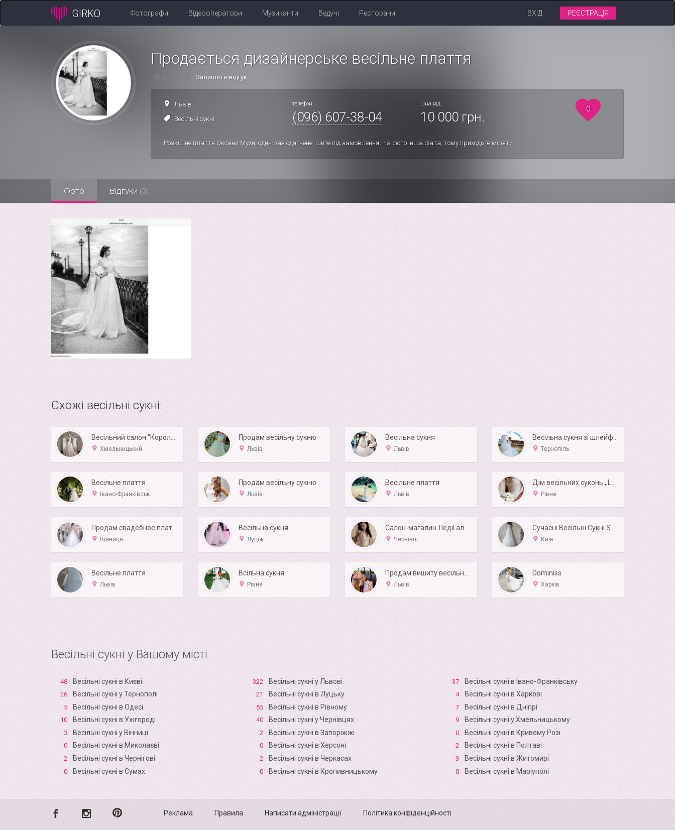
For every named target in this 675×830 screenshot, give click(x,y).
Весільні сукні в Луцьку (307, 694)
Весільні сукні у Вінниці (110, 733)
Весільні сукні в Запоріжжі (312, 733)
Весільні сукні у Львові (306, 681)
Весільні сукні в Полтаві (503, 745)
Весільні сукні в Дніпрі (501, 707)
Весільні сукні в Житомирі (507, 758)
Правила (228, 813)
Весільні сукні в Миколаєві (116, 745)
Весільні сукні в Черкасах (310, 758)
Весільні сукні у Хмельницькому (517, 720)
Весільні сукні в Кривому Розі (512, 733)
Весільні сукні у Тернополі (115, 694)
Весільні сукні (194, 119)
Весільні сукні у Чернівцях (311, 720)
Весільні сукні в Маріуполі (507, 771)
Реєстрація (588, 13)
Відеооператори (215, 13)
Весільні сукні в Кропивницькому (323, 771)
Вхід (534, 13)
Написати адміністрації (303, 813)
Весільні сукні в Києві (107, 681)
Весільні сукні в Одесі (108, 707)
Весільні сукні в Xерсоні (307, 745)
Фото (74, 191)
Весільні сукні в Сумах (109, 771)
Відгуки (129, 191)
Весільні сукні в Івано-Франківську (521, 681)
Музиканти (280, 13)
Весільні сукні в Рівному (308, 707)
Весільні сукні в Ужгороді (114, 720)
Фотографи (149, 13)
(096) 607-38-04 (337, 117)
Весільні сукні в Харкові (503, 694)
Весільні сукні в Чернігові (114, 758)
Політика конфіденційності (407, 813)
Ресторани (377, 13)
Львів (183, 104)
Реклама (178, 813)
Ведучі (328, 13)
